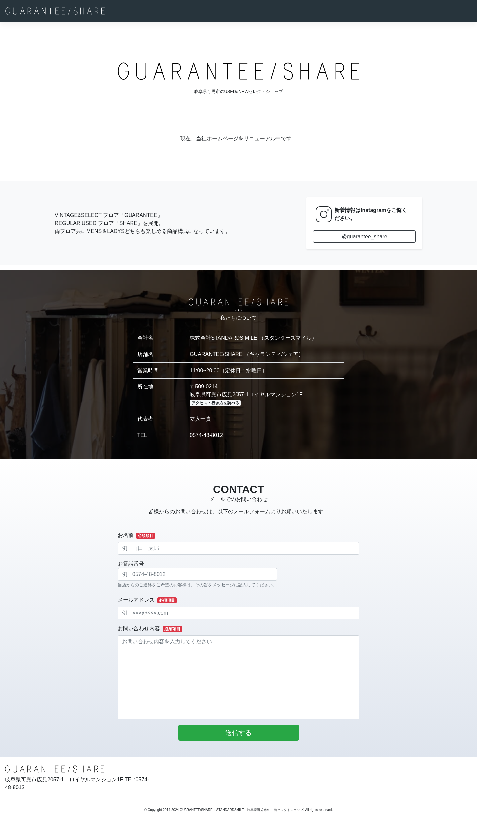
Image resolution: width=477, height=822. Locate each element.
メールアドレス (147, 600)
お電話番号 (197, 574)
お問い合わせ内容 (150, 629)
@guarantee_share (364, 236)
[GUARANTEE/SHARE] (55, 11)
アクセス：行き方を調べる (215, 403)
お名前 (136, 535)
